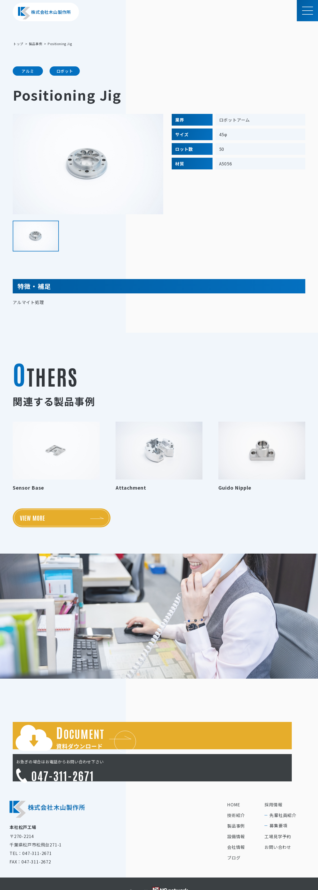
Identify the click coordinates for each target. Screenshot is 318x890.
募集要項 (278, 804)
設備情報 (236, 814)
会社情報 (236, 825)
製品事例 (236, 804)
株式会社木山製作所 (44, 13)
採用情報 (273, 783)
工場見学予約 (277, 814)
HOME (233, 783)
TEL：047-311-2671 (31, 831)
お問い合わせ (277, 825)
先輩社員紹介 (283, 793)
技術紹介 (236, 793)
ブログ (233, 836)
